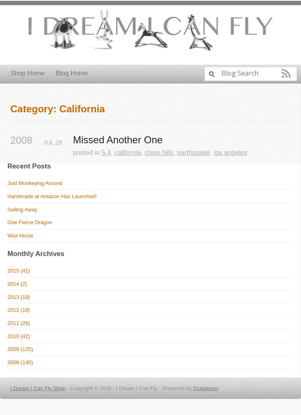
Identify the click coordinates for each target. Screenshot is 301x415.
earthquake (193, 152)
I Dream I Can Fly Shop (38, 388)
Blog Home (72, 73)
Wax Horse (20, 235)
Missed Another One (117, 140)
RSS (286, 73)
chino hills (158, 152)
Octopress (205, 388)
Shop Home (27, 73)
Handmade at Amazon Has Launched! (51, 196)
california (128, 152)
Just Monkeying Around (34, 183)
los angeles (230, 152)
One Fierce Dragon (29, 222)
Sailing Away (22, 209)
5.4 (106, 152)
